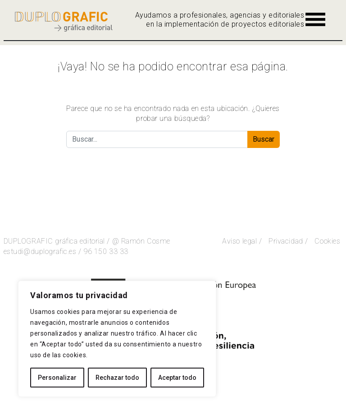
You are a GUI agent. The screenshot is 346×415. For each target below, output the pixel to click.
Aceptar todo (177, 377)
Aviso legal (239, 241)
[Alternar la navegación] (315, 19)
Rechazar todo (117, 377)
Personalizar (57, 377)
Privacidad (286, 241)
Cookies (327, 241)
